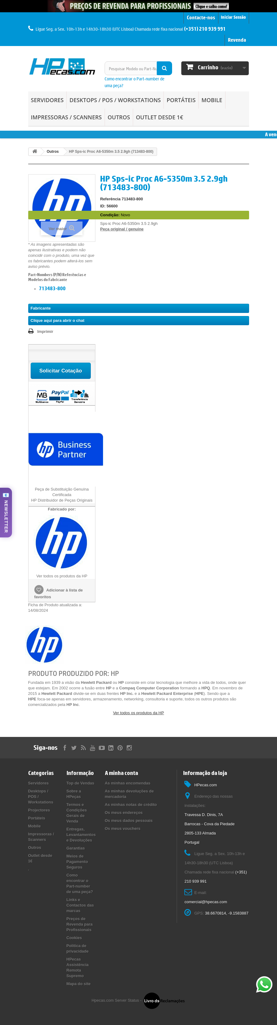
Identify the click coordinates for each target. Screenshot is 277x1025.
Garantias (76, 848)
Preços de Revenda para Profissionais (80, 924)
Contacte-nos (201, 17)
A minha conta (121, 773)
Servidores (47, 100)
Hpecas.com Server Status (115, 1000)
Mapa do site (79, 983)
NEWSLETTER (6, 516)
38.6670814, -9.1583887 (226, 913)
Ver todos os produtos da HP (138, 713)
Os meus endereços (124, 812)
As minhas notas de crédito (131, 804)
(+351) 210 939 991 (205, 28)
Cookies (74, 937)
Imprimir (45, 331)
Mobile (212, 100)
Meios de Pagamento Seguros (77, 861)
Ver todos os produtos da (61, 576)
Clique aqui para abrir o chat (58, 320)
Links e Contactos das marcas (80, 905)
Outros (119, 117)
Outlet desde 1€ (159, 117)
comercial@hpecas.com (205, 902)
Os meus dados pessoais (129, 820)
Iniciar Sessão (233, 17)
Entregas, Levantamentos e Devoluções (81, 834)
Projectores (39, 810)
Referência (110, 199)
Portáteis (181, 100)
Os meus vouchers (122, 828)
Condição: (110, 215)
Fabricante (41, 308)
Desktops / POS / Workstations (115, 100)
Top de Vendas (80, 783)
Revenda (237, 40)
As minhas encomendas (128, 783)
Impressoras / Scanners (66, 117)
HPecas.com (205, 785)
